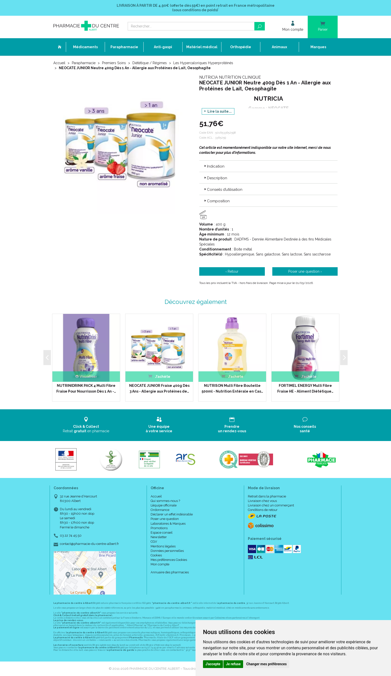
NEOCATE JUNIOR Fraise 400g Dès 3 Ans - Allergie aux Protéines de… (159, 388)
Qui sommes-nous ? (165, 501)
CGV (154, 541)
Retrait (86, 425)
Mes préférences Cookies (169, 560)
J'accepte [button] (212, 664)
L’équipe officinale (164, 505)
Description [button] (215, 178)
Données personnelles (167, 551)
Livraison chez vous (262, 501)
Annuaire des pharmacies (170, 572)
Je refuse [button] (233, 664)
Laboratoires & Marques (168, 523)
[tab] (268, 166)
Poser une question (165, 519)
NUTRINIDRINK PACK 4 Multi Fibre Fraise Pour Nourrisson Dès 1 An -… (86, 388)
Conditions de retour (263, 510)
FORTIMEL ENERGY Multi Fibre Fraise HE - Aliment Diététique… (305, 388)
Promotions (159, 528)
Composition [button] (216, 201)
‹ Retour (231, 271)
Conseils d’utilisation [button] (222, 189)
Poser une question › (305, 271)
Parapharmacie (84, 63)
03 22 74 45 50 (71, 535)
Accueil (59, 63)
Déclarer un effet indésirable (172, 514)
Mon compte (160, 564)
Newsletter (159, 537)
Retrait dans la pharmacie (267, 496)
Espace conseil (162, 532)
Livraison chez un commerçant (271, 505)
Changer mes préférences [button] (266, 664)
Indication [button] (213, 166)
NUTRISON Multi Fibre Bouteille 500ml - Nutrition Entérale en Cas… (232, 388)
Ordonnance (160, 510)
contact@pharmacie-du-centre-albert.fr (89, 544)
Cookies (156, 555)
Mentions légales (163, 546)
